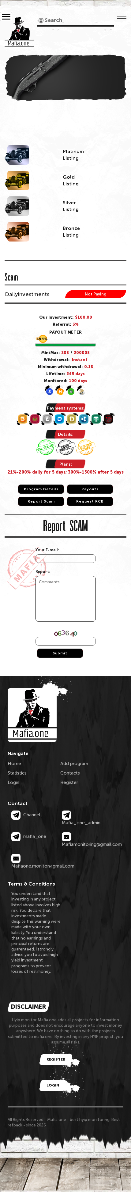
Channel (25, 815)
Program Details (41, 489)
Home (14, 763)
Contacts (70, 773)
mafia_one (28, 836)
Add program (74, 763)
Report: (43, 571)
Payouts (90, 489)
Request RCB (90, 501)
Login (13, 782)
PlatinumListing (73, 155)
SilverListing (71, 206)
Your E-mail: (47, 550)
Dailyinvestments (27, 294)
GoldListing (71, 180)
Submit (60, 653)
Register (69, 782)
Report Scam (41, 501)
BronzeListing (71, 231)
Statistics (17, 773)
